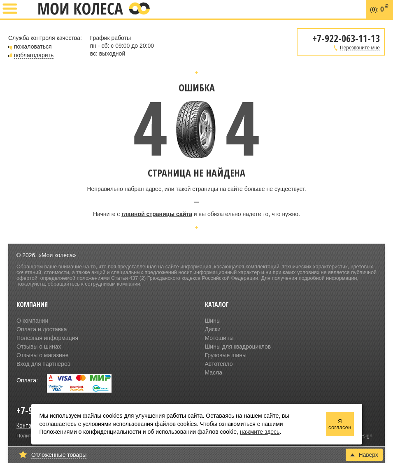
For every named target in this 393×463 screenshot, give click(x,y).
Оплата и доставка (41, 329)
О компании (32, 320)
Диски (213, 329)
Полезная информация (47, 338)
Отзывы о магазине (42, 355)
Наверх (364, 454)
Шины (213, 320)
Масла (214, 372)
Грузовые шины (226, 355)
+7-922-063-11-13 (27, 9)
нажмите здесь (260, 431)
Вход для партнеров (43, 364)
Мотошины (219, 338)
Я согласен (339, 424)
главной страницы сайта (156, 214)
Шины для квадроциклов (238, 346)
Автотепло (219, 364)
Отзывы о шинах (38, 346)
